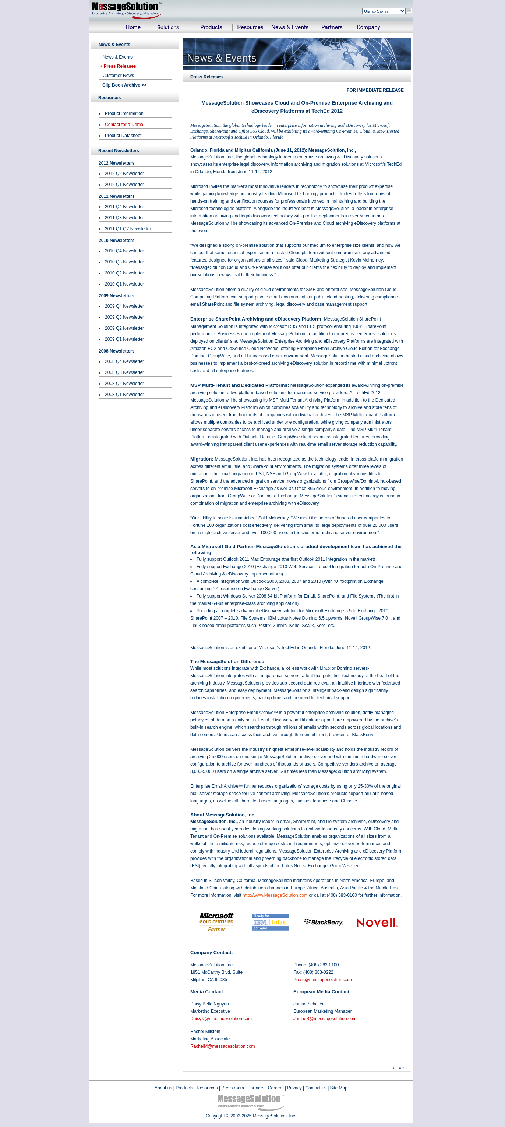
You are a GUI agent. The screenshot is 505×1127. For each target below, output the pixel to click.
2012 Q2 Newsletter (124, 173)
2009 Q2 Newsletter (124, 328)
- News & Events (116, 57)
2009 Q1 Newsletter (124, 339)
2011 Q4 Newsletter (124, 206)
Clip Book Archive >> (124, 85)
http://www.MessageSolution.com (275, 895)
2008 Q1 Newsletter (124, 394)
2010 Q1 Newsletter (124, 284)
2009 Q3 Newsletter (124, 317)
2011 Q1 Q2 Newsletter (128, 228)
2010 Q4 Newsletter (124, 250)
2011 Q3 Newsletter (124, 217)
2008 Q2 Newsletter (124, 383)
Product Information (124, 113)
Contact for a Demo (124, 124)
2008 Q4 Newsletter (124, 361)
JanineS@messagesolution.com (325, 1018)
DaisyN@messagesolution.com (221, 1018)
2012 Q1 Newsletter (124, 184)
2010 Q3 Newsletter (124, 262)
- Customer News (116, 75)
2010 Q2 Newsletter (124, 273)
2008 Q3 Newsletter (124, 372)
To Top (397, 1067)
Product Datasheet (123, 135)
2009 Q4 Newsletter (124, 306)
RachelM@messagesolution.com (222, 1046)
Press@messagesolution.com (322, 979)
